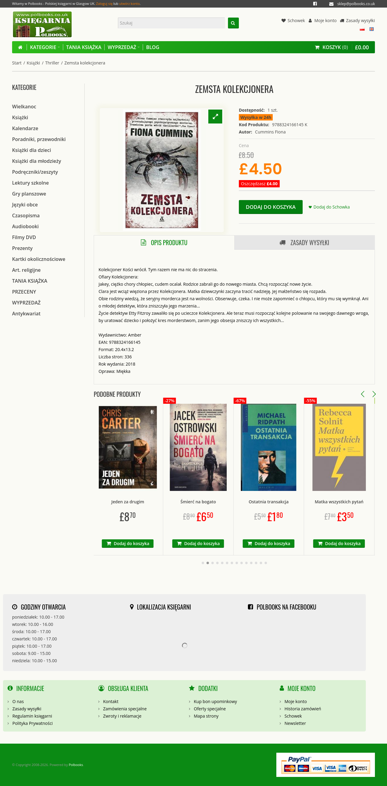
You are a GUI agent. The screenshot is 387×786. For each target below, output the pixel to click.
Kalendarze (25, 128)
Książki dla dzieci (31, 150)
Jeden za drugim (161, 502)
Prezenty (22, 248)
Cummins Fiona (270, 132)
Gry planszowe (29, 193)
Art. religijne (26, 270)
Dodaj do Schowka (332, 207)
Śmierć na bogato (232, 502)
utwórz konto (129, 3)
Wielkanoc (24, 106)
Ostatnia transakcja (302, 502)
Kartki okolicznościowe (38, 259)
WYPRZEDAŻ (26, 302)
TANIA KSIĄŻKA (29, 281)
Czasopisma (26, 215)
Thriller (52, 63)
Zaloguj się (104, 3)
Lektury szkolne (30, 182)
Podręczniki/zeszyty (35, 172)
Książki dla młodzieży (36, 161)
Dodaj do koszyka (271, 206)
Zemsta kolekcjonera (84, 63)
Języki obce (25, 204)
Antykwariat (26, 313)
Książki (33, 63)
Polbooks (76, 764)
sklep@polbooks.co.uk (356, 3)
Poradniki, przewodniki (39, 139)
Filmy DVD (24, 237)
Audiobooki (25, 226)
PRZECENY (24, 291)
